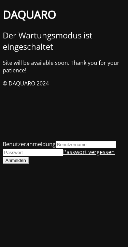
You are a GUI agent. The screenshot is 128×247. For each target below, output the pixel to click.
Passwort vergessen (89, 152)
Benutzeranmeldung (29, 144)
